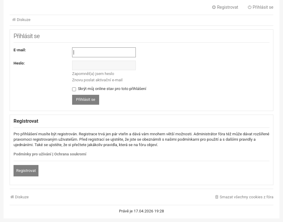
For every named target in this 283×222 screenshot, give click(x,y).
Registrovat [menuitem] (224, 7)
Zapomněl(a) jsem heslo (93, 73)
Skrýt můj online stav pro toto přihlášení (109, 88)
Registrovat (26, 170)
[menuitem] (243, 197)
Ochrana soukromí (70, 154)
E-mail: (20, 50)
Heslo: (19, 63)
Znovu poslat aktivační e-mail (97, 80)
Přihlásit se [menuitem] (260, 7)
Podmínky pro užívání (32, 154)
